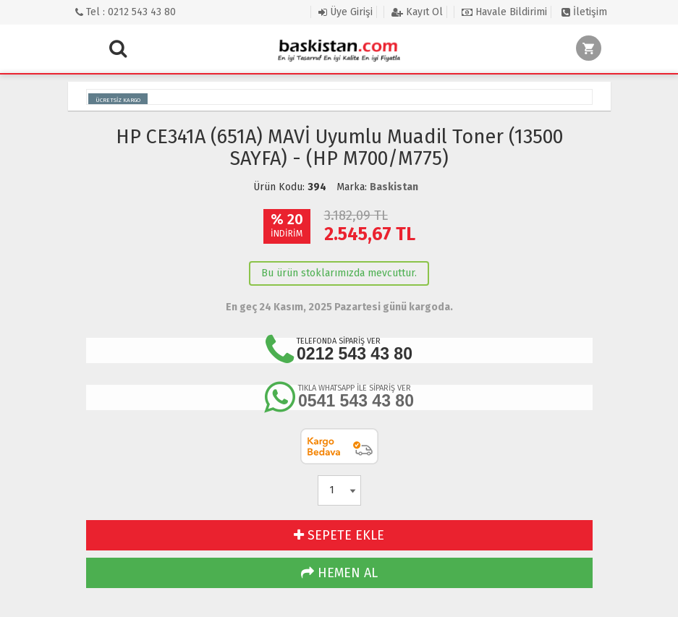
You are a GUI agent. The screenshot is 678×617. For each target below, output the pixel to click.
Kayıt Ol (417, 12)
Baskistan (394, 187)
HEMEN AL (339, 573)
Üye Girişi (345, 12)
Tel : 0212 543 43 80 (125, 12)
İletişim (584, 12)
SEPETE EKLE (339, 535)
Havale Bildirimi (504, 12)
